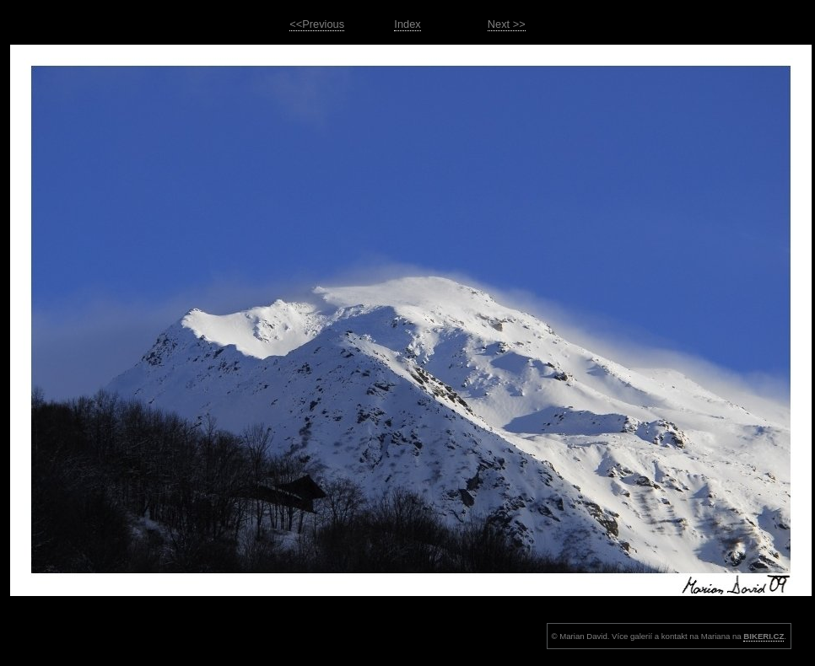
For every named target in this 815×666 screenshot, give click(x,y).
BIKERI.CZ (763, 636)
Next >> (507, 24)
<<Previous (316, 24)
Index (407, 24)
